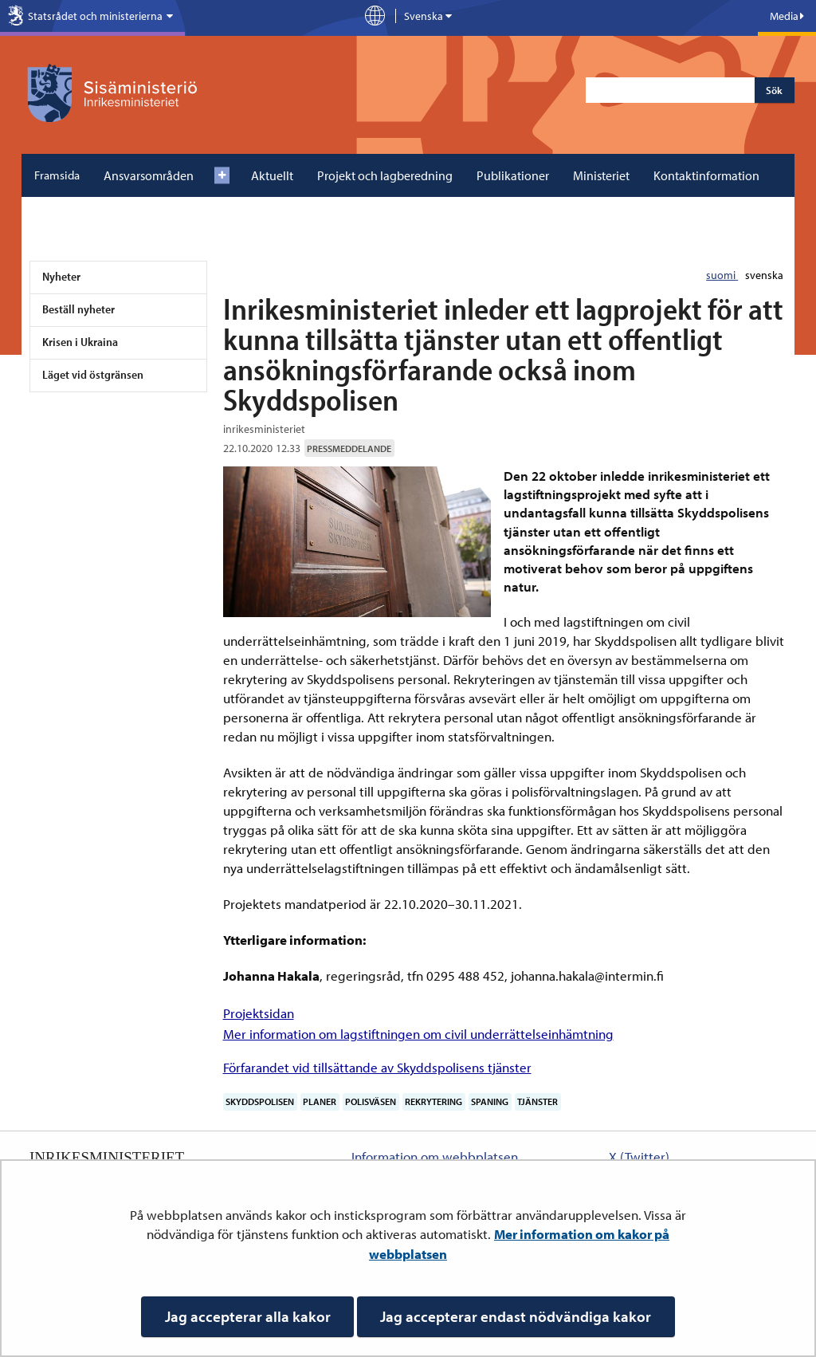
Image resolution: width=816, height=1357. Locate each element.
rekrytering (433, 1101)
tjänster (537, 1101)
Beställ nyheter (78, 309)
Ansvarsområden (149, 175)
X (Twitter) (639, 1156)
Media (787, 16)
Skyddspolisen (260, 1101)
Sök (774, 90)
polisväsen (370, 1101)
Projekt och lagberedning (385, 175)
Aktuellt (272, 175)
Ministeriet (601, 175)
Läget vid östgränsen (92, 374)
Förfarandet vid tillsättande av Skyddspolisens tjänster (377, 1067)
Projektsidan (258, 1013)
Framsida (57, 175)
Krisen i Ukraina (80, 341)
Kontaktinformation (706, 175)
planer (319, 1101)
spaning (489, 1101)
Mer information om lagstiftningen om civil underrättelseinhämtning (418, 1033)
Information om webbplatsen (434, 1156)
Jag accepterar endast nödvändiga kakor (515, 1316)
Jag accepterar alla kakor (248, 1316)
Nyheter (61, 276)
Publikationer (513, 175)
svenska (764, 275)
